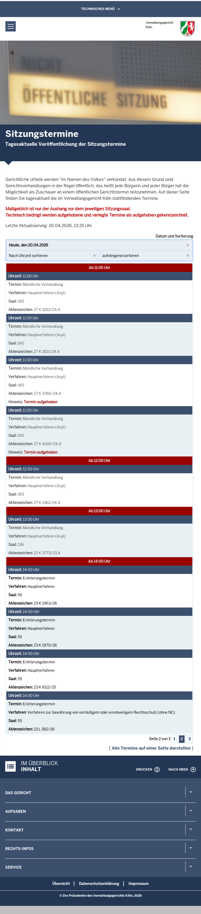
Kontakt (14, 830)
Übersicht (61, 883)
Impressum (139, 883)
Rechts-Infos (19, 848)
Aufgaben (15, 811)
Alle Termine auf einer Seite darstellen (151, 748)
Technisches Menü (98, 9)
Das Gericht (18, 793)
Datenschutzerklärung (99, 883)
